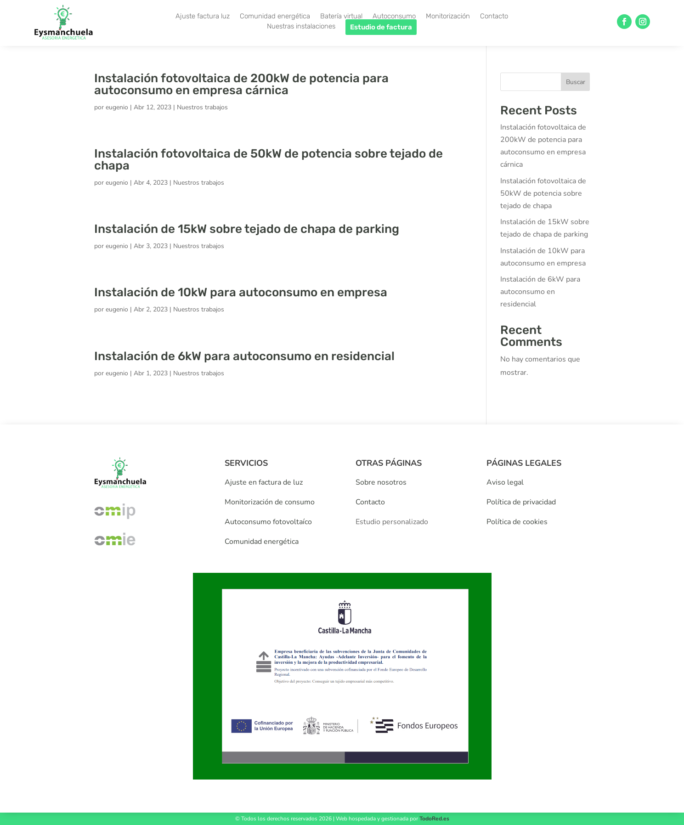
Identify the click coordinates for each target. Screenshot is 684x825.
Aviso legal (505, 482)
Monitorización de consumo (270, 502)
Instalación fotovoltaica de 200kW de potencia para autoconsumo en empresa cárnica (241, 84)
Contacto (370, 502)
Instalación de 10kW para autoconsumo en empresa (240, 292)
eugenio (117, 107)
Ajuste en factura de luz (264, 482)
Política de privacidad (521, 502)
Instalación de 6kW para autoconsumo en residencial (244, 356)
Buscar (575, 82)
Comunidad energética (262, 542)
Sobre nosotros (381, 482)
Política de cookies (517, 522)
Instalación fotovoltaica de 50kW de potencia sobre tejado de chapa (268, 160)
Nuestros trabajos (202, 107)
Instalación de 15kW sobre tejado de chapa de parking (246, 229)
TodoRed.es (434, 818)
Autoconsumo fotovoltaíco (268, 522)
